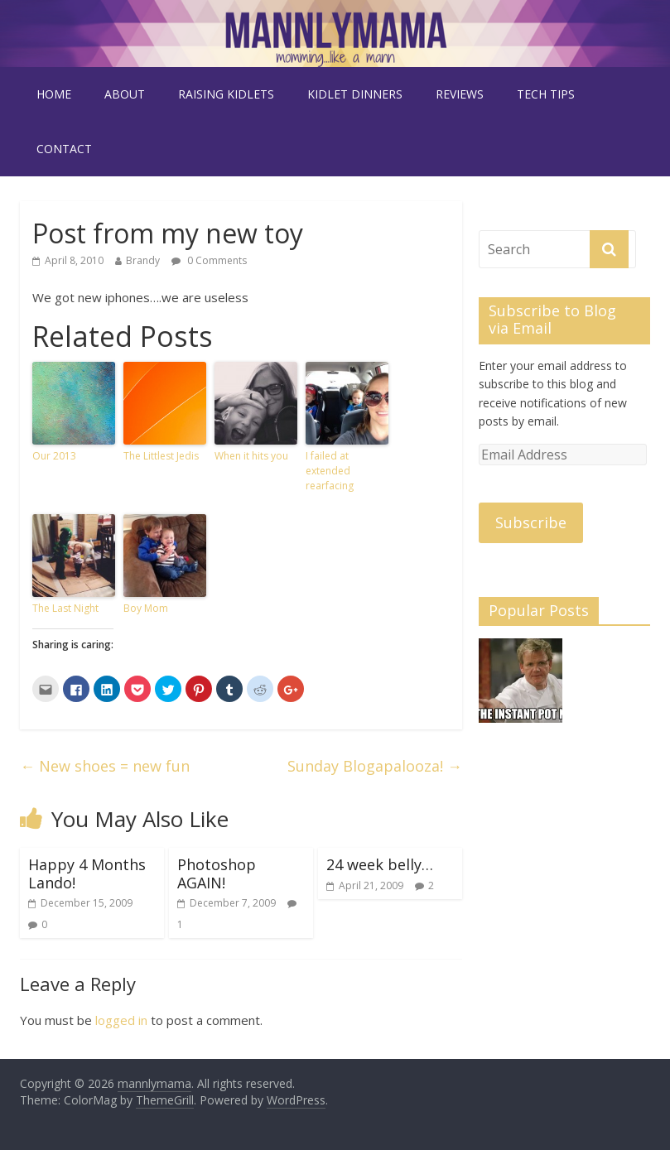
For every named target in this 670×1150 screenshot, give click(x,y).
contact (64, 148)
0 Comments (209, 260)
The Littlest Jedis (161, 456)
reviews (460, 94)
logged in (121, 1020)
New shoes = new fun (105, 766)
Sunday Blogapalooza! (374, 766)
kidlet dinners (354, 94)
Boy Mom (145, 608)
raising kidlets (226, 94)
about (124, 94)
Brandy (143, 260)
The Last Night (65, 608)
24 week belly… (379, 864)
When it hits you (251, 456)
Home (53, 94)
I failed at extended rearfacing (330, 471)
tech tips (546, 94)
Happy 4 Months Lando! (87, 873)
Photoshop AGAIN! (216, 873)
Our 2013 (54, 456)
